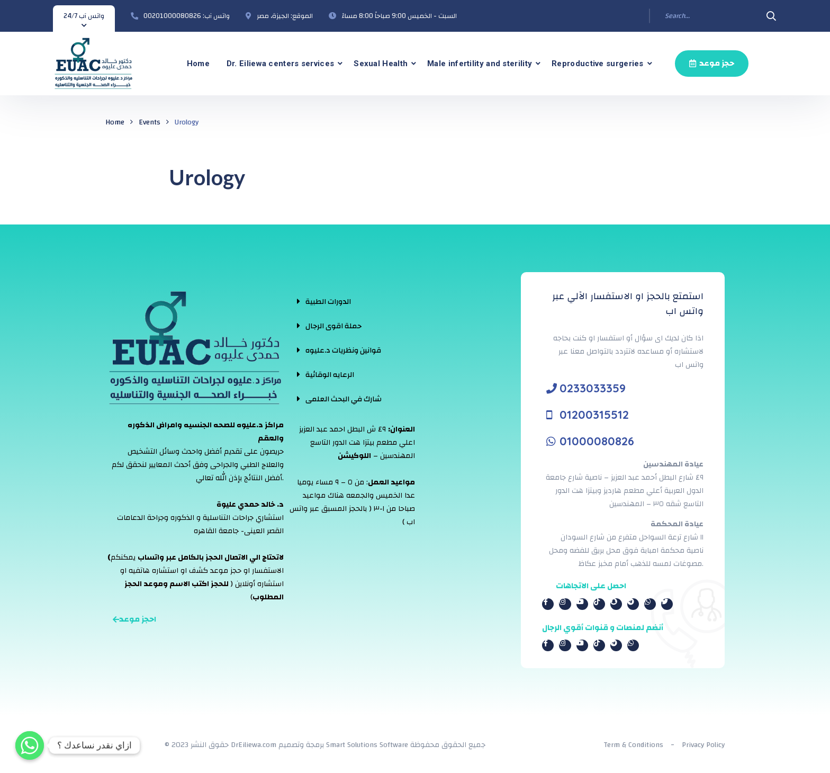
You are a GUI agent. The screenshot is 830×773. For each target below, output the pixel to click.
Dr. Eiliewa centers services (280, 63)
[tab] (339, 301)
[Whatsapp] (29, 745)
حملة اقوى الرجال (333, 326)
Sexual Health (381, 63)
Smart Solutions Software (367, 745)
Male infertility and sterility (479, 63)
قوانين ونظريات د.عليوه (343, 350)
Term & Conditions (633, 745)
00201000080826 (172, 16)
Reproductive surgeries (598, 63)
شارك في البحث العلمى (343, 399)
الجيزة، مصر (273, 16)
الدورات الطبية (328, 302)
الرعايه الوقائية (329, 375)
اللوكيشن (354, 456)
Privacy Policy (703, 745)
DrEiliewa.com (253, 745)
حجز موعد (711, 63)
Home (198, 63)
